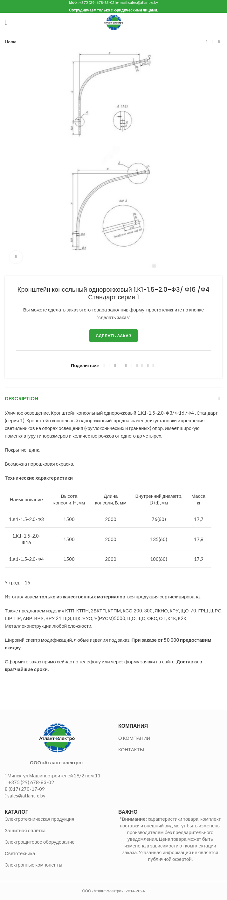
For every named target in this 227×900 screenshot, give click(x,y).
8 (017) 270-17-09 (25, 789)
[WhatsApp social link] (137, 366)
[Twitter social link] (110, 366)
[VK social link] (142, 366)
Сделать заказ (113, 335)
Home (11, 41)
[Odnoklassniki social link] (131, 366)
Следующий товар (219, 42)
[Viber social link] (153, 366)
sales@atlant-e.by (26, 795)
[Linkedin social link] (126, 366)
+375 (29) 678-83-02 (30, 782)
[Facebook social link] (104, 366)
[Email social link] (115, 366)
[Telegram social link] (147, 366)
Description (21, 398)
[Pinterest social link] (120, 366)
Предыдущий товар (206, 42)
